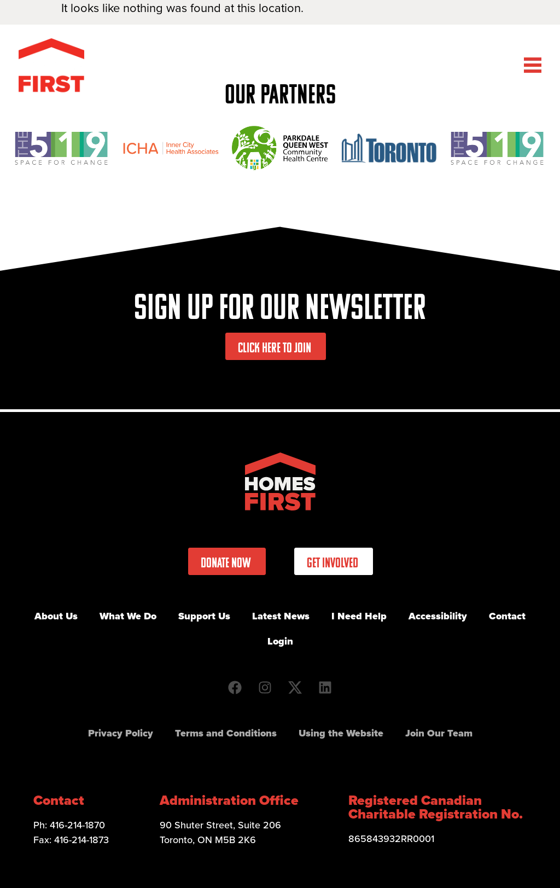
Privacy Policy (120, 733)
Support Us (204, 616)
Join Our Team (438, 733)
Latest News (281, 616)
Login (280, 641)
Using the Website (341, 733)
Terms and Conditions (226, 733)
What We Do (128, 616)
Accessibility (438, 616)
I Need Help (359, 616)
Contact (507, 616)
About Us (56, 616)
